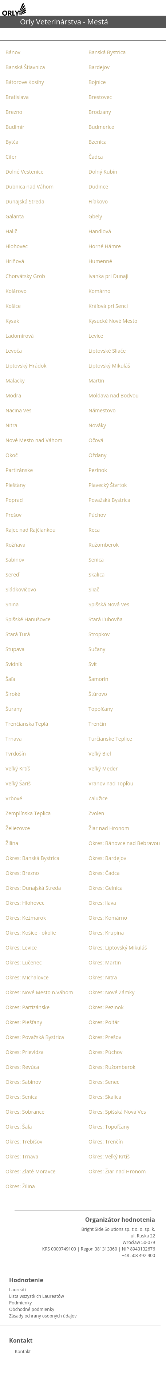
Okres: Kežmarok (25, 917)
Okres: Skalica (104, 1096)
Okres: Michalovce (27, 977)
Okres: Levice (21, 947)
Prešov (13, 514)
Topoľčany (100, 708)
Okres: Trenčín (105, 1141)
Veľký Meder (103, 768)
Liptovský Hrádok (26, 365)
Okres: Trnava (21, 1156)
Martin (96, 380)
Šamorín (98, 678)
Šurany (13, 708)
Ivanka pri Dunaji (108, 276)
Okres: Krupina (106, 932)
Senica (96, 559)
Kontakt (23, 1351)
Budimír (14, 126)
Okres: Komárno (107, 917)
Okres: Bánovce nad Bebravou (124, 843)
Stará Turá (17, 634)
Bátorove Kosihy (24, 82)
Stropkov (99, 634)
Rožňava (15, 544)
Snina (12, 604)
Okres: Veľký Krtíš (109, 1156)
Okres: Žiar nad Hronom (117, 1171)
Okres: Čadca (103, 872)
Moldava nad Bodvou (113, 395)
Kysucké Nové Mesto (112, 320)
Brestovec (100, 97)
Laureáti (17, 1290)
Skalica (96, 574)
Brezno (13, 111)
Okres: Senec (103, 1081)
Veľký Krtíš (17, 768)
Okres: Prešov (104, 1037)
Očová (95, 440)
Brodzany (99, 111)
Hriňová (14, 261)
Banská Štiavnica (25, 67)
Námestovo (102, 410)
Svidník (13, 664)
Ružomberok (103, 544)
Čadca (95, 156)
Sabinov (14, 559)
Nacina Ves (18, 410)
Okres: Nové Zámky (111, 992)
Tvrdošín (15, 753)
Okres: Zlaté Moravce (30, 1171)
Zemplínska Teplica (28, 813)
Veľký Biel (99, 753)
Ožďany (97, 455)
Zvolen (96, 813)
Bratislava (17, 97)
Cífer (11, 156)
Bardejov (99, 67)
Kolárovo (16, 291)
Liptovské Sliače (107, 350)
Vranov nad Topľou (110, 783)
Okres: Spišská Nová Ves (117, 1111)
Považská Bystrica (109, 499)
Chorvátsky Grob (25, 276)
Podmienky (20, 1303)
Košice (13, 305)
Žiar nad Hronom (108, 828)
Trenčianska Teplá (26, 723)
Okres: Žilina (20, 1186)
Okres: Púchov (105, 1052)
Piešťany (15, 485)
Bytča (12, 141)
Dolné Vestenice (24, 171)
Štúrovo (97, 693)
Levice (95, 335)
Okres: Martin (104, 962)
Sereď (12, 574)
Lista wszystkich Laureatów (36, 1296)
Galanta (14, 216)
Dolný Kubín (102, 171)
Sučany (96, 649)
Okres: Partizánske (27, 1007)
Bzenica (97, 141)
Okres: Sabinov (23, 1081)
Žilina (11, 843)
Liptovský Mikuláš (109, 365)
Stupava (14, 649)
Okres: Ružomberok (111, 1066)
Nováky (97, 425)
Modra (13, 395)
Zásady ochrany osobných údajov (42, 1316)
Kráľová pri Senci (108, 305)
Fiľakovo (98, 201)
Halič (11, 231)
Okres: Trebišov (23, 1141)
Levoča (13, 350)
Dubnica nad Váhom (29, 186)
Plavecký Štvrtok (107, 485)
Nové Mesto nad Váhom (33, 440)
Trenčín (97, 723)
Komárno (99, 291)
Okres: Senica (21, 1096)
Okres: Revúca (22, 1066)
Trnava (13, 738)
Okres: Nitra (102, 977)
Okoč (11, 455)
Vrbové (13, 798)
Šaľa (10, 678)
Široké (12, 693)
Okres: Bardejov (107, 858)
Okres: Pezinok (106, 1007)
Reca (94, 529)
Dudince (98, 186)
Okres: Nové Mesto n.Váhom (39, 992)
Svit (92, 664)
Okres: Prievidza (24, 1052)
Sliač (93, 589)
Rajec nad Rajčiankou (30, 529)
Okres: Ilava (102, 902)
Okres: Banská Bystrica (32, 858)
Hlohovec (16, 246)
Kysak (12, 320)
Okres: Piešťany (23, 1022)
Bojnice (97, 82)
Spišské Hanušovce (28, 619)
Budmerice (101, 126)
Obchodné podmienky (31, 1309)
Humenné (100, 261)
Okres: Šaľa (18, 1126)
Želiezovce (17, 828)
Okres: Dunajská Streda (33, 887)
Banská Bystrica (107, 52)
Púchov (97, 514)
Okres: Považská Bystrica (34, 1037)
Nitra (11, 425)
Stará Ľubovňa (105, 619)
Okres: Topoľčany (109, 1126)
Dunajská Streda (24, 201)
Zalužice (98, 798)
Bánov (12, 52)
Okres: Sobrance (24, 1111)
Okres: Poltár (103, 1022)
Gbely (95, 216)
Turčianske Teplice (110, 738)
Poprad (14, 499)
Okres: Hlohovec (24, 902)
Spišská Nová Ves (108, 604)
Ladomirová (19, 335)
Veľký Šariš (18, 783)
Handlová (99, 231)
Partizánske (19, 470)
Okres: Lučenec (23, 962)
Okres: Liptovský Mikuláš (117, 947)
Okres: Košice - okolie (30, 932)
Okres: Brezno (22, 872)
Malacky (15, 380)
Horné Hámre (104, 246)
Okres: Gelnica (105, 887)
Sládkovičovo (20, 589)
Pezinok (97, 470)
